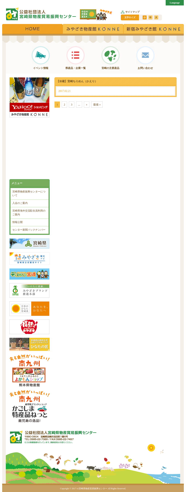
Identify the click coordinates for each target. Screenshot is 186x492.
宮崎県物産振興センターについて (28, 193)
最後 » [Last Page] (97, 104)
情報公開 (17, 222)
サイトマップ (130, 12)
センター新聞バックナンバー (28, 229)
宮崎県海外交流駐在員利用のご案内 (28, 212)
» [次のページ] (86, 104)
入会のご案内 (20, 203)
